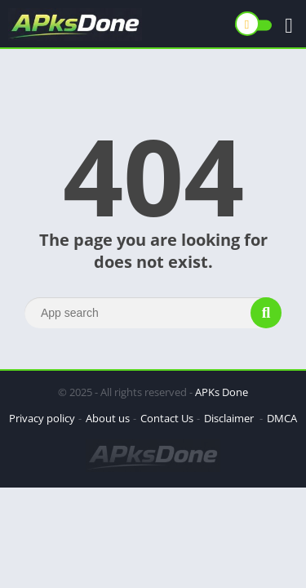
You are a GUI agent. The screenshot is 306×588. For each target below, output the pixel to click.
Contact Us (166, 418)
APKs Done (221, 392)
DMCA (282, 418)
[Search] (153, 312)
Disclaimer (230, 418)
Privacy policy (42, 418)
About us (108, 418)
